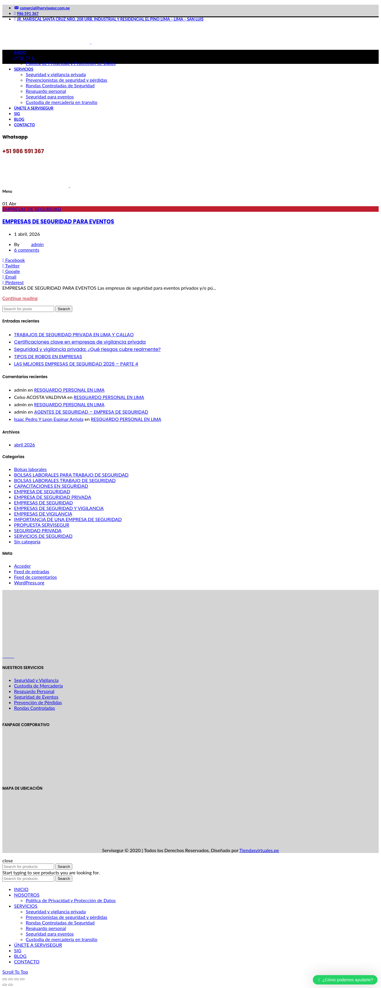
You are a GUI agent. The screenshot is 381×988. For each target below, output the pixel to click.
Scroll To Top (15, 972)
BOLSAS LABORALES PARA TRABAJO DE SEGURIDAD (71, 474)
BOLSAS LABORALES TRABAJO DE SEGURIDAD (65, 480)
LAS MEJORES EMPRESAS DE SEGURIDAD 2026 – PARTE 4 (76, 364)
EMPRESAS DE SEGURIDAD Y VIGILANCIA (59, 508)
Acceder (22, 566)
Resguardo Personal (34, 691)
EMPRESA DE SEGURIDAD (42, 491)
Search (64, 309)
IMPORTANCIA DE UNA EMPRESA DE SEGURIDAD (68, 519)
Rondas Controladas (34, 708)
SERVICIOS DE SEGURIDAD (43, 536)
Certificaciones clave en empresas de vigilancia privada (80, 342)
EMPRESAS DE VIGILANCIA (43, 513)
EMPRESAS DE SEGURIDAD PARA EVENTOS (58, 222)
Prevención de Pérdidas (38, 702)
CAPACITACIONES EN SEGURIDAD (51, 486)
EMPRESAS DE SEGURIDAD (31, 209)
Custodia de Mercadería (38, 685)
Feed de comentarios (35, 577)
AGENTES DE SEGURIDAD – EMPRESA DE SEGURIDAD (91, 412)
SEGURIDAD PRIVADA (37, 530)
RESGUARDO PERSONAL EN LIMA (69, 390)
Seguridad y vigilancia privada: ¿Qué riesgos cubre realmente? (87, 349)
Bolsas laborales (30, 469)
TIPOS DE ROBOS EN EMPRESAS (48, 356)
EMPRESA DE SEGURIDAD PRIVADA (52, 497)
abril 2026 (24, 444)
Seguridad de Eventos (36, 696)
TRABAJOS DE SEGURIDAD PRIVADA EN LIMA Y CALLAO (74, 334)
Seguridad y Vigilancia (36, 680)
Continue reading (20, 298)
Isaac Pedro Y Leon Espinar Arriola (48, 419)
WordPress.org (29, 582)
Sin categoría (27, 541)
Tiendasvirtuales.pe (259, 850)
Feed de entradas (31, 571)
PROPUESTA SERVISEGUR (41, 525)
